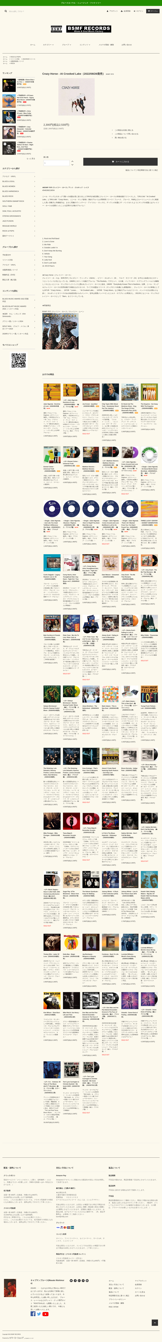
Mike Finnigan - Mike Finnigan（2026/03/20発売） (52, 835)
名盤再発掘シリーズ (17, 61)
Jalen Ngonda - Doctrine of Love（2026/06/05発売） (52, 406)
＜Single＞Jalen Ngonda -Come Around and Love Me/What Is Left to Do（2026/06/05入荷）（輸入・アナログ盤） (110, 525)
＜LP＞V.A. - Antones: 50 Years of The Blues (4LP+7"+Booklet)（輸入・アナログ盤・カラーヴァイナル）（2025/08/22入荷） (52, 1087)
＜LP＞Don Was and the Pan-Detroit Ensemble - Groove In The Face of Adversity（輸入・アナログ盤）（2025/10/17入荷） (110, 1013)
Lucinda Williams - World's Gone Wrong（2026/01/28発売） (128, 956)
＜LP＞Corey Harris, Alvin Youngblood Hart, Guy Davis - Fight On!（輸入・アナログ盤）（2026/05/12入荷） (90, 570)
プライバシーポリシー (117, 1299)
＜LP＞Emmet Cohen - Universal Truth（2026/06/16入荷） (71, 464)
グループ (67, 45)
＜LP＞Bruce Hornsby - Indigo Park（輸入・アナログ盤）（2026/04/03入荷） (149, 768)
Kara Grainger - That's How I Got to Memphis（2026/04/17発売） (90, 770)
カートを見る (140, 1292)
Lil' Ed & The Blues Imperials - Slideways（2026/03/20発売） (109, 835)
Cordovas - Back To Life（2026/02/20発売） (110, 955)
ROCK (13, 63)
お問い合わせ (127, 45)
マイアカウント (141, 1281)
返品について (130, 170)
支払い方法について (116, 1284)
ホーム (32, 45)
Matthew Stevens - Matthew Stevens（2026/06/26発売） (90, 469)
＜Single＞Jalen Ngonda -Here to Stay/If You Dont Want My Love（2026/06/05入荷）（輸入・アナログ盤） (90, 525)
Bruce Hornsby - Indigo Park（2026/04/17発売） (129, 769)
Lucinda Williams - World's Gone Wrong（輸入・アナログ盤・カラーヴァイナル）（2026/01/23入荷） (149, 952)
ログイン (139, 11)
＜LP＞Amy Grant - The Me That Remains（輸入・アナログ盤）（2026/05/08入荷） (149, 573)
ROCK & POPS (16, 57)
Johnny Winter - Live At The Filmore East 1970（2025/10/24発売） (129, 894)
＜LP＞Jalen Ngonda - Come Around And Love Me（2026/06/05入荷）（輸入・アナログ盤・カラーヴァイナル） (129, 466)
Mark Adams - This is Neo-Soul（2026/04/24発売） (110, 708)
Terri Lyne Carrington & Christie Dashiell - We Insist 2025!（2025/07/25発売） (71, 1085)
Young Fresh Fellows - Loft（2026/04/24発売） (149, 707)
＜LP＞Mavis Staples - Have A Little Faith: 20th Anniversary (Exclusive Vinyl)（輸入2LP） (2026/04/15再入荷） (52, 894)
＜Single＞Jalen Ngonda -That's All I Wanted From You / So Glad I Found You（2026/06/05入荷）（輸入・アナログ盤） (129, 526)
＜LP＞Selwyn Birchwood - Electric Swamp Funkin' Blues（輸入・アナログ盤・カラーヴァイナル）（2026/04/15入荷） (71, 706)
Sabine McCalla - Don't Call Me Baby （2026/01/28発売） (129, 835)
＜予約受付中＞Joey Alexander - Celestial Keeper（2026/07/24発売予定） (26, 130)
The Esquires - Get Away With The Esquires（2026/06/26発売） (149, 406)
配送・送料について (116, 1288)
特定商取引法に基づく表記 (147, 170)
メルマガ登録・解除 (106, 45)
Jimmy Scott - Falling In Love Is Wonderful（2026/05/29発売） (110, 637)
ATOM (116, 1307)
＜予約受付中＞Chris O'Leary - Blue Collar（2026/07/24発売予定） (25, 114)
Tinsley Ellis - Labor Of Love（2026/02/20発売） (52, 955)
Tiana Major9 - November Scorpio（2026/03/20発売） (69, 835)
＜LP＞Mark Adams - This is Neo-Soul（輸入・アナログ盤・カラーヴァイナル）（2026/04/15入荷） (129, 705)
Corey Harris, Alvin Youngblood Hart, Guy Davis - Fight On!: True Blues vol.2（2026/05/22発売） (71, 579)
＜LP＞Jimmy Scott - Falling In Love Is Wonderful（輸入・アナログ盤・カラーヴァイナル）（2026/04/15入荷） (129, 634)
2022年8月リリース (29, 59)
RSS (110, 1307)
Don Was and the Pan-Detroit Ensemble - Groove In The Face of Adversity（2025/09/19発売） (90, 1017)
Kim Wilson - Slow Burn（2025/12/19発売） (52, 1014)
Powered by (18, 1338)
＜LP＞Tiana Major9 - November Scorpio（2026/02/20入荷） (89, 830)
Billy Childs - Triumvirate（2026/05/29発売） (149, 636)
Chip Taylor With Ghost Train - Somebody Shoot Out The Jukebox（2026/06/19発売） (110, 407)
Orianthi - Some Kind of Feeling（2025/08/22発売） (129, 1015)
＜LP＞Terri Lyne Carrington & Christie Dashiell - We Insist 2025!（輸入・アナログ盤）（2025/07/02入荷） (90, 1081)
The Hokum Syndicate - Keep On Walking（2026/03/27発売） (90, 894)
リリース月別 (15, 59)
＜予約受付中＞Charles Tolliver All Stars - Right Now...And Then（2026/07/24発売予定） (25, 147)
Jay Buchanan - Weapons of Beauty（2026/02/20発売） (89, 956)
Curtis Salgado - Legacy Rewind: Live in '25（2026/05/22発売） (52, 577)
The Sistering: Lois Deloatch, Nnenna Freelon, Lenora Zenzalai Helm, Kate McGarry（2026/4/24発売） (52, 772)
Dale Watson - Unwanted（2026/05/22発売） (110, 576)
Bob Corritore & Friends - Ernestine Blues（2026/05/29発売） (52, 637)
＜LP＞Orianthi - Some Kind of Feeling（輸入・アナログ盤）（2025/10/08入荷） (149, 1013)
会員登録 (127, 11)
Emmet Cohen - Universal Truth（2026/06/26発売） (52, 469)
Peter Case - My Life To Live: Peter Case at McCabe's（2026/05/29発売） (71, 638)
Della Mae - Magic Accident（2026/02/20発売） (71, 956)
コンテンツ (85, 45)
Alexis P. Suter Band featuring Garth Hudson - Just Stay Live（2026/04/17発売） (110, 771)
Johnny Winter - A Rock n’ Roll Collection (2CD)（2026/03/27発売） (110, 894)
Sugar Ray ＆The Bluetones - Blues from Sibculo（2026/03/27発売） (71, 895)
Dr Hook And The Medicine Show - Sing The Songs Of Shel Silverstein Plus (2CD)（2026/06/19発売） (129, 408)
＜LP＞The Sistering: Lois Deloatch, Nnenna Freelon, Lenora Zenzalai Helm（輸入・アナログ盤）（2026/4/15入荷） (71, 772)
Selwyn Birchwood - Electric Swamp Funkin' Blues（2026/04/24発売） (52, 708)
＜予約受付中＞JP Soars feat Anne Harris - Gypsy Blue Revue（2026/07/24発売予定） (26, 99)
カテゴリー (48, 45)
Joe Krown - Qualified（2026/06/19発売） (90, 405)
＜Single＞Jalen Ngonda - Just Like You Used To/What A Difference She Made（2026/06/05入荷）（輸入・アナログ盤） (52, 526)
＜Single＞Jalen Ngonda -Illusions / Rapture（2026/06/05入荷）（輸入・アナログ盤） (71, 524)
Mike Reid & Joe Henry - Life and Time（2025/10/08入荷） (71, 1015)
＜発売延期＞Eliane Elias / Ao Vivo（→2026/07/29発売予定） (25, 82)
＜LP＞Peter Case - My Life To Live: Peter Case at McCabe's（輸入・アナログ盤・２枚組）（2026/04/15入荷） (90, 641)
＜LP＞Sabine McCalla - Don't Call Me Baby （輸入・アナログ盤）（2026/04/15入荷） (149, 830)
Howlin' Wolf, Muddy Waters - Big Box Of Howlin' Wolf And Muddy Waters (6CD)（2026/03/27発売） (149, 896)
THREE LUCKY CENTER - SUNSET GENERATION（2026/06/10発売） (149, 523)
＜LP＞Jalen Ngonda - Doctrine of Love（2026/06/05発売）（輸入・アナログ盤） (71, 403)
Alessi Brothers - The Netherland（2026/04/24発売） (90, 708)
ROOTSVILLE (39, 1303)
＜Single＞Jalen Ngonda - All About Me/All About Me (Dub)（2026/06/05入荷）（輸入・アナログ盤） (149, 471)
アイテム (152, 11)
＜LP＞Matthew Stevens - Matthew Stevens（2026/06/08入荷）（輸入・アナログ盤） (110, 464)
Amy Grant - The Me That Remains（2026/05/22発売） (128, 577)
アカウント (113, 11)
